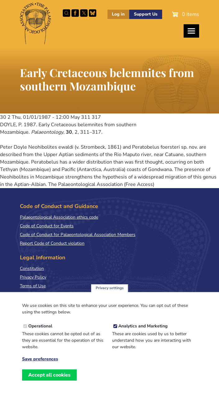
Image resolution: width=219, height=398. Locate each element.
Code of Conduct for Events (47, 226)
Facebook (75, 13)
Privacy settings (110, 297)
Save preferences (40, 368)
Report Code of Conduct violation (52, 243)
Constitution (32, 268)
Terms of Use (33, 286)
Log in (118, 14)
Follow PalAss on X (84, 13)
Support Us (145, 14)
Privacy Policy (33, 277)
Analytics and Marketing (142, 335)
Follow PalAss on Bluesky (92, 13)
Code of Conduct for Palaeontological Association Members (77, 235)
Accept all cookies (49, 384)
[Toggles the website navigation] (191, 31)
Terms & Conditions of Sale (46, 295)
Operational (40, 335)
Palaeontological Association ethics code (59, 217)
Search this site (66, 13)
